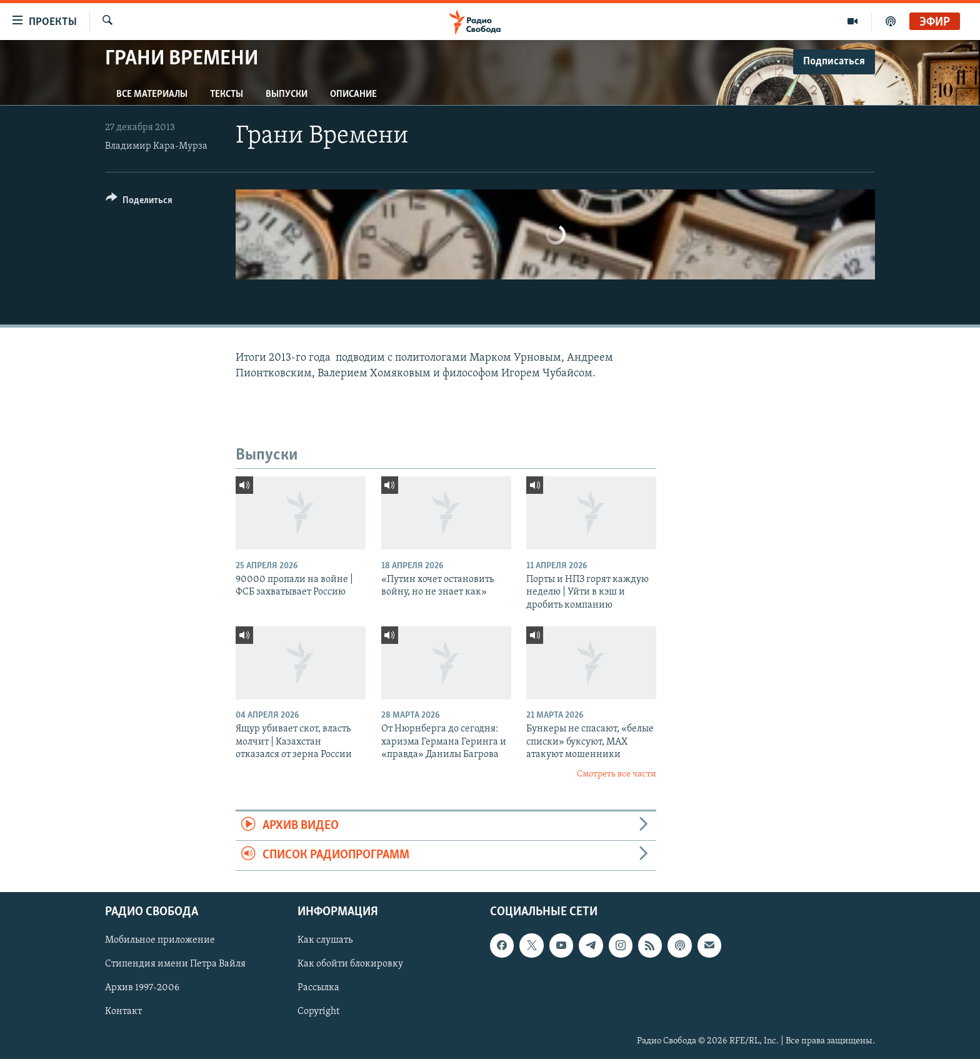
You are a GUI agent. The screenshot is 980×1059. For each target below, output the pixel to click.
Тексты (226, 94)
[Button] (139, 202)
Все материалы (152, 94)
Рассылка (318, 988)
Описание (353, 94)
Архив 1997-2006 (142, 988)
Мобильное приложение (160, 940)
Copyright (318, 1011)
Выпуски (287, 94)
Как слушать (325, 940)
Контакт (123, 1011)
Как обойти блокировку (350, 964)
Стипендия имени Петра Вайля (175, 964)
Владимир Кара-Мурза (156, 146)
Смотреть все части (616, 774)
